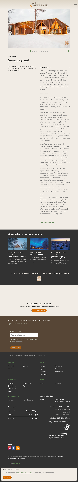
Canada (11, 383)
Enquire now (39, 310)
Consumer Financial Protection (55, 456)
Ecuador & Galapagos (12, 387)
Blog (42, 399)
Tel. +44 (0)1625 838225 (61, 418)
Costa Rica (27, 383)
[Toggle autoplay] (68, 51)
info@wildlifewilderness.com (59, 422)
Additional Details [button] (47, 222)
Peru (25, 386)
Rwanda (58, 369)
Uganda (43, 369)
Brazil (10, 391)
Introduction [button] (45, 67)
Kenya (42, 366)
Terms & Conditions (12, 458)
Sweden (26, 366)
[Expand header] (75, 4)
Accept (7, 477)
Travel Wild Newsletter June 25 (62, 401)
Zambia (43, 372)
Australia (11, 400)
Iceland (10, 369)
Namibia (43, 374)
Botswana (59, 372)
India (42, 383)
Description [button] (44, 94)
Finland (11, 366)
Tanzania (58, 366)
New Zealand (28, 400)
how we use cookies (24, 473)
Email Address (15, 331)
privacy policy (18, 342)
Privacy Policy (21, 458)
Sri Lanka (58, 383)
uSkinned (16, 463)
